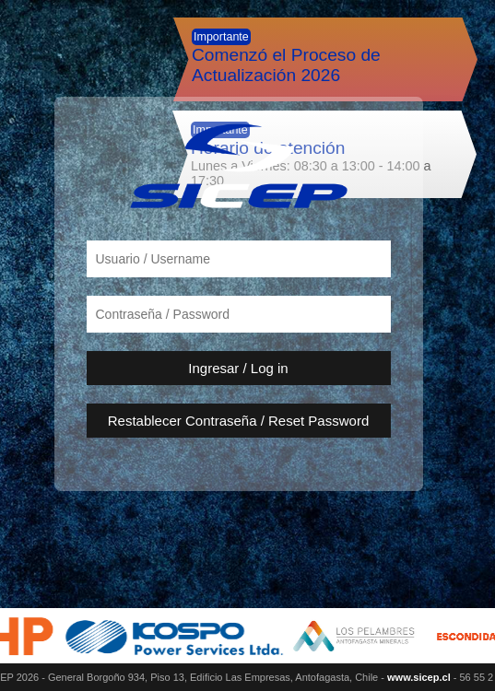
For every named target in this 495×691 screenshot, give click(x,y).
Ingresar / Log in (238, 368)
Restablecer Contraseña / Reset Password (238, 420)
